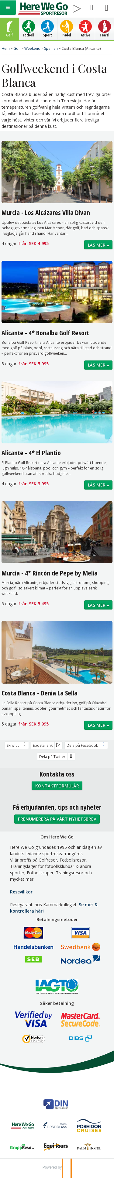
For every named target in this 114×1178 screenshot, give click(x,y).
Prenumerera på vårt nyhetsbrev (57, 819)
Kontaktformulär (57, 786)
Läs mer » (98, 245)
